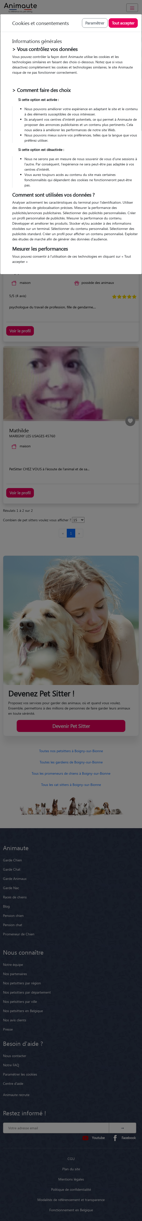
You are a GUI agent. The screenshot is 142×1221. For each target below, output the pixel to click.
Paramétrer (94, 22)
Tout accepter (123, 22)
